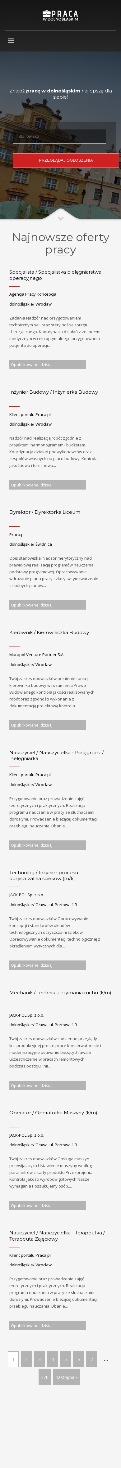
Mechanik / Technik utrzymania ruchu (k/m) (60, 993)
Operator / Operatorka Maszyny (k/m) (53, 1113)
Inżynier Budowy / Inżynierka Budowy (53, 392)
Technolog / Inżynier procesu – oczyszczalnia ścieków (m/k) (45, 876)
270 (45, 1377)
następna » (67, 1377)
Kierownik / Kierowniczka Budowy (49, 632)
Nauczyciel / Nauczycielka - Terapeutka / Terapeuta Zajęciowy (57, 1236)
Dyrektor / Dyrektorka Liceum (44, 512)
